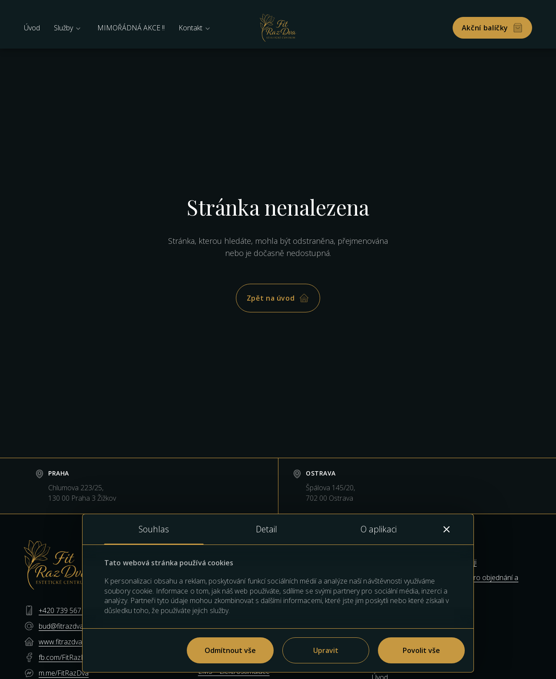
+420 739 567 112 (67, 610)
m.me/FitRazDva (64, 673)
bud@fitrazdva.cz (65, 626)
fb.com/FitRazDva (66, 657)
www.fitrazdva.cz (64, 641)
